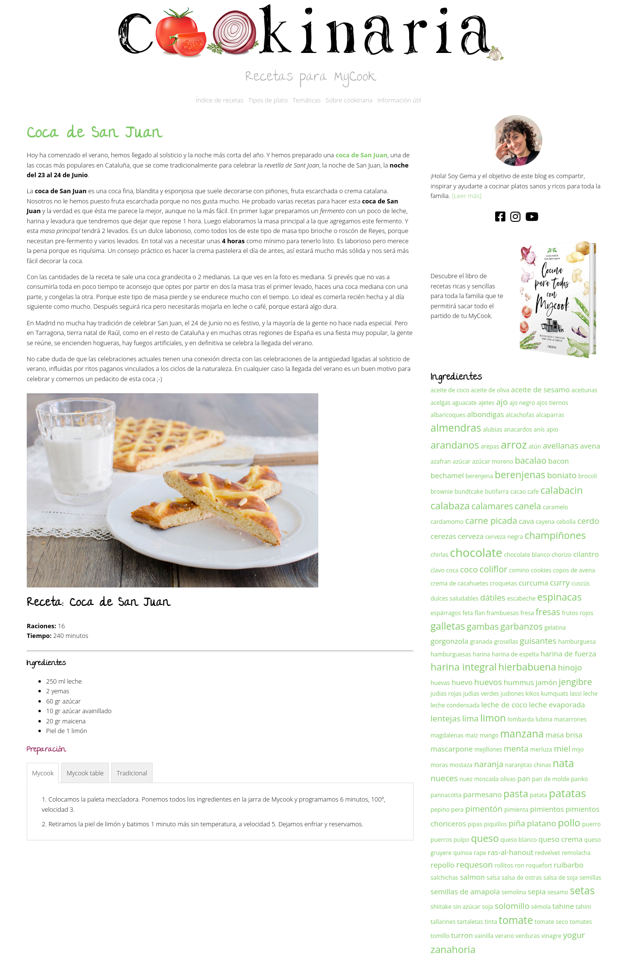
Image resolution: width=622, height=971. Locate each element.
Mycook (42, 773)
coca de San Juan (361, 155)
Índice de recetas (219, 100)
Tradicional (132, 773)
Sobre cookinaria (349, 100)
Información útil (399, 100)
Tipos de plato (268, 100)
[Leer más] (467, 195)
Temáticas (307, 100)
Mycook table (85, 773)
